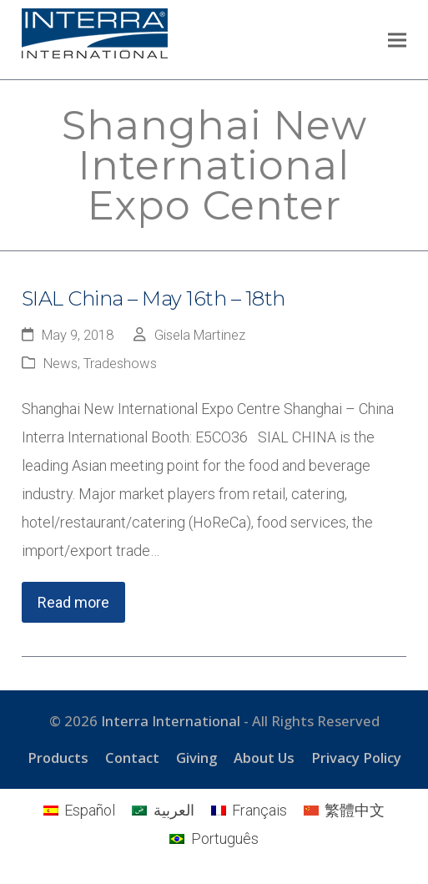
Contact (132, 757)
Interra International (170, 720)
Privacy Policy (356, 757)
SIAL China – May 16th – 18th (153, 298)
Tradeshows (120, 363)
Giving (196, 757)
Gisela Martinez (199, 335)
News (60, 363)
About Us (264, 757)
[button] (397, 40)
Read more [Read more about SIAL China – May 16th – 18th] (73, 602)
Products (58, 757)
